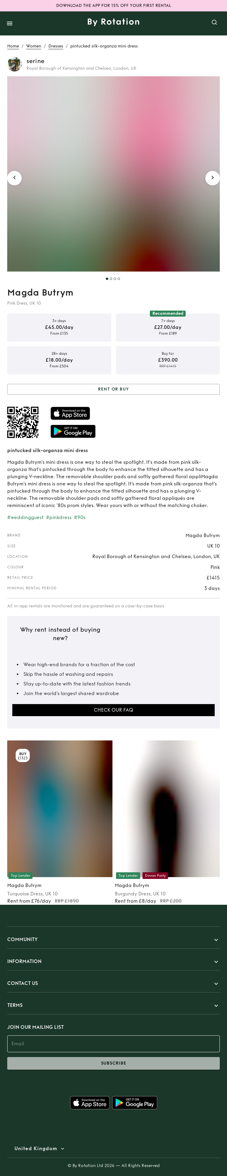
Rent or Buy (113, 389)
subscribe (113, 1063)
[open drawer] (10, 23)
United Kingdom (35, 1148)
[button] (113, 939)
